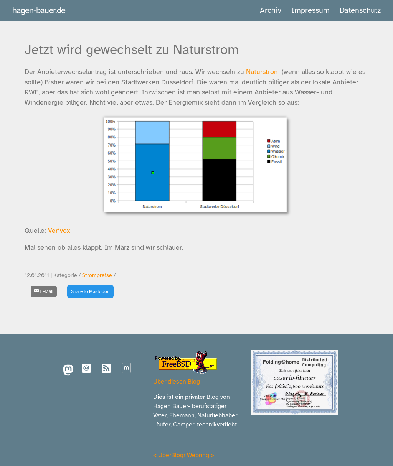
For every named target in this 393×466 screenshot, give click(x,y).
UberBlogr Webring (183, 455)
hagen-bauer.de (38, 10)
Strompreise (97, 275)
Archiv (270, 10)
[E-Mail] (44, 291)
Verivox (59, 230)
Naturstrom (263, 72)
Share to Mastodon (90, 291)
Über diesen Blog (176, 381)
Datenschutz (360, 10)
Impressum (310, 10)
